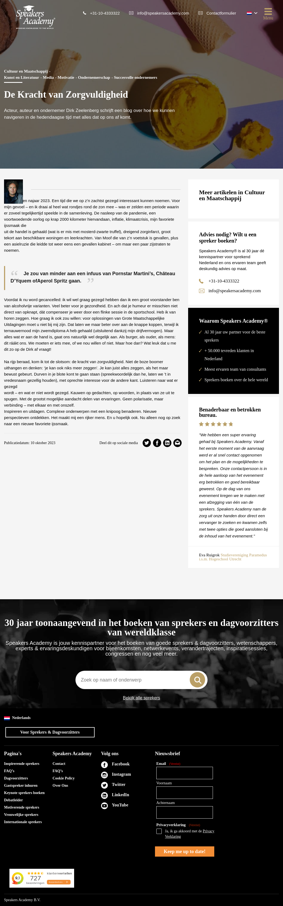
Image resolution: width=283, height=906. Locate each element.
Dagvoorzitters (16, 778)
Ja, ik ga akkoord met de (189, 834)
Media (48, 77)
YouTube (120, 805)
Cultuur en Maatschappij (26, 71)
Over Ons (60, 786)
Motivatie (66, 77)
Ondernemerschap (94, 77)
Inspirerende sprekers (21, 764)
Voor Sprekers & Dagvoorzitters (50, 732)
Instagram (121, 774)
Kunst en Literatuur (21, 77)
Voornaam (164, 783)
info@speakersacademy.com (163, 13)
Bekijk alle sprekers (141, 698)
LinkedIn (120, 794)
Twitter (118, 784)
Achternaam (165, 803)
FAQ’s (9, 771)
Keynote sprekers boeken (24, 793)
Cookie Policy (64, 778)
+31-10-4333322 (105, 13)
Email (168, 764)
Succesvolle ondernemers (135, 77)
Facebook (121, 764)
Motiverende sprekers (21, 807)
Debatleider (13, 800)
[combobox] (141, 680)
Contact (59, 764)
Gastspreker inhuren (20, 786)
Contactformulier (221, 13)
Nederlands (17, 718)
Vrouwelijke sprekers (21, 815)
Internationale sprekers (23, 822)
